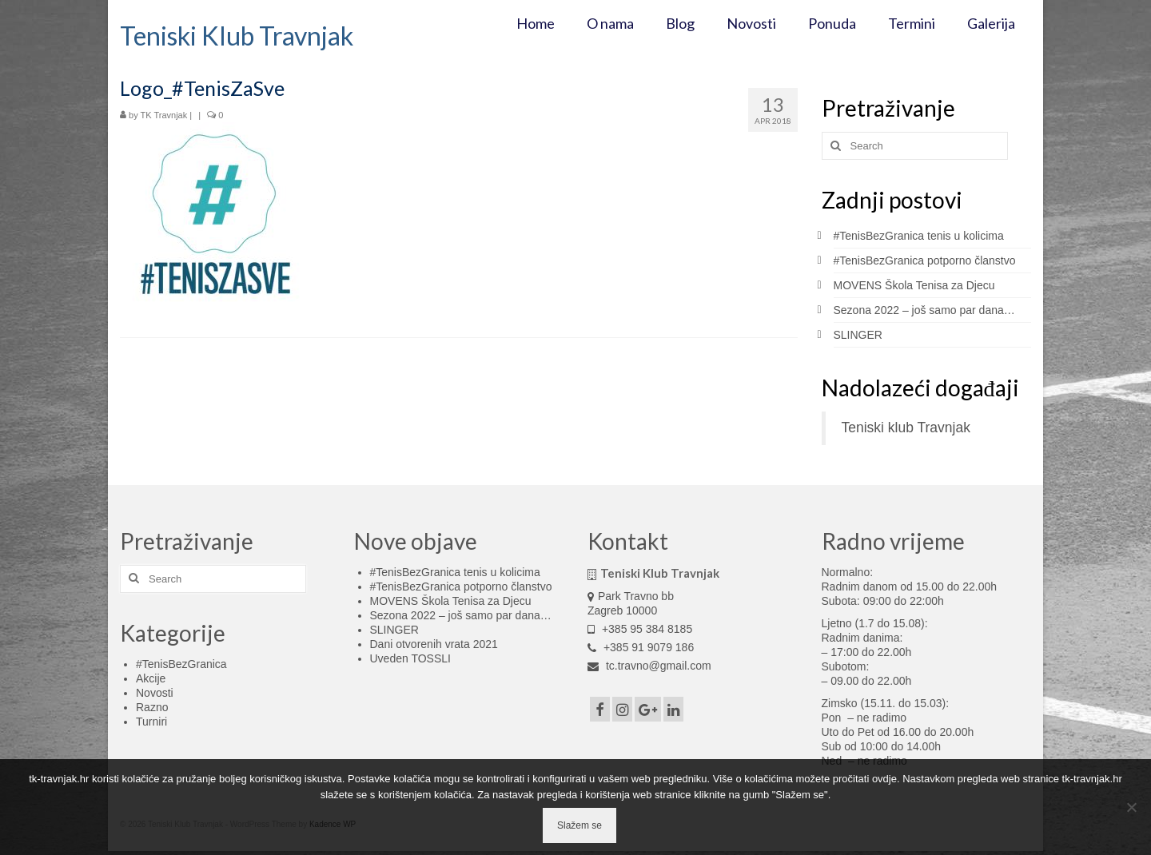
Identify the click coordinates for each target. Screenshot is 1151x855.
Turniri (151, 721)
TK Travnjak (164, 115)
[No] (1131, 807)
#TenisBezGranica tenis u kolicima (919, 235)
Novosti (154, 692)
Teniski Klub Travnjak (236, 35)
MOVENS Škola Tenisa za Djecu (914, 285)
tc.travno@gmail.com (649, 665)
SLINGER (858, 334)
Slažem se (579, 825)
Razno (152, 707)
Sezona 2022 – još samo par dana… (924, 310)
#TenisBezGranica (181, 664)
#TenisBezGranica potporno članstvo (925, 260)
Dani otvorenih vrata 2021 (434, 644)
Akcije (150, 678)
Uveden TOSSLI (410, 658)
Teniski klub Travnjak (906, 427)
